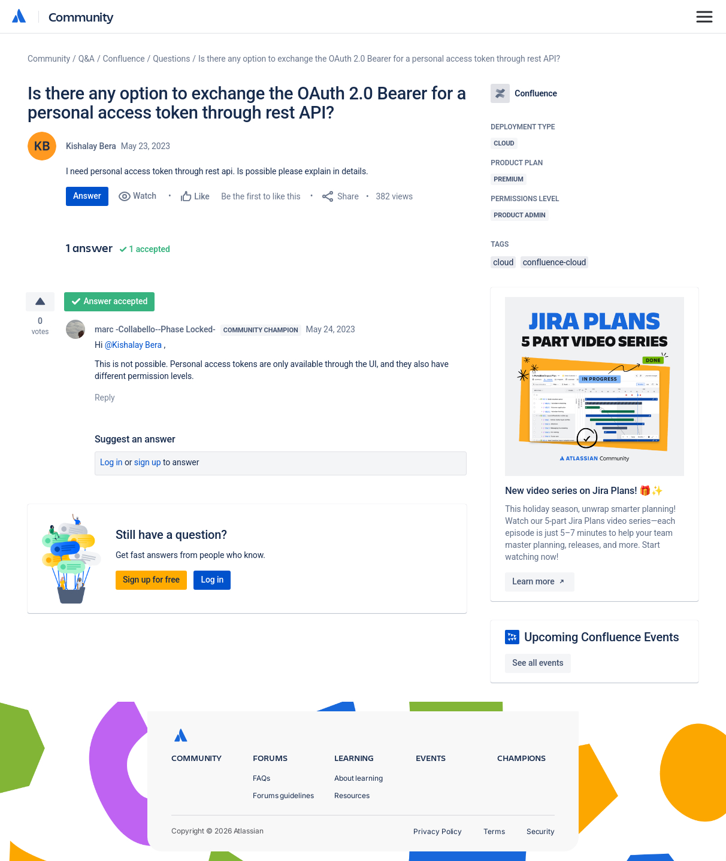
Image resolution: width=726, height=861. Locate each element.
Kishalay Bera (91, 146)
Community (81, 16)
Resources (352, 795)
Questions (171, 58)
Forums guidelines (283, 795)
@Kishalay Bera (133, 346)
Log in (111, 463)
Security (541, 831)
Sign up (147, 463)
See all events (537, 663)
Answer (87, 196)
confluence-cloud (554, 262)
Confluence (124, 58)
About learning (358, 778)
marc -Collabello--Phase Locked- (155, 330)
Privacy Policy (437, 831)
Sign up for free (151, 581)
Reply (105, 399)
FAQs (261, 778)
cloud (503, 262)
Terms (494, 831)
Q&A (86, 58)
